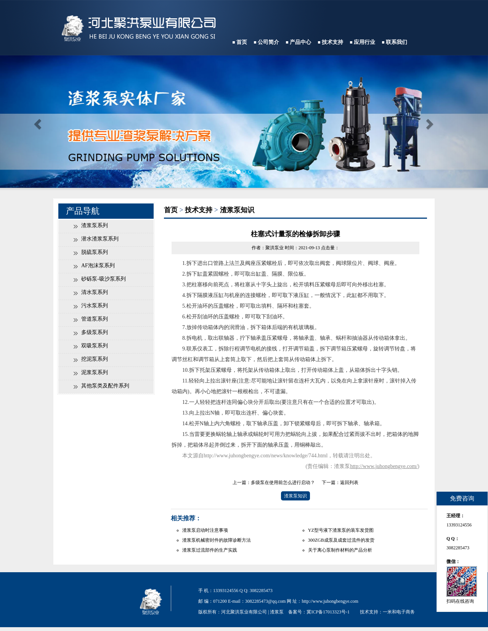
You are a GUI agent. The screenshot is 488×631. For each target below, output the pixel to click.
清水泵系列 (94, 292)
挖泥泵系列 (94, 359)
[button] (36, 121)
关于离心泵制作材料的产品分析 (340, 550)
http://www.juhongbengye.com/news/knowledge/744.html (265, 455)
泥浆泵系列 (94, 372)
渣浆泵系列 (94, 225)
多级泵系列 (94, 332)
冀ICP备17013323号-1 (328, 612)
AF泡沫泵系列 (98, 265)
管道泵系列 (94, 319)
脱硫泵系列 (94, 252)
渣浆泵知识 (237, 210)
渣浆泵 (277, 612)
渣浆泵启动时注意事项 (205, 530)
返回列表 (349, 482)
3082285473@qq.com (265, 601)
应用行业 (364, 42)
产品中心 (300, 42)
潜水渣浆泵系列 (100, 239)
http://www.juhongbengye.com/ (383, 466)
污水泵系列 (94, 305)
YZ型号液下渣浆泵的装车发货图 (341, 530)
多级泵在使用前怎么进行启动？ (283, 482)
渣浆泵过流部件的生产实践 (209, 550)
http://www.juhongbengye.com (330, 601)
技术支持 (332, 42)
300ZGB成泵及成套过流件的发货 (341, 540)
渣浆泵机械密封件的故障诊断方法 (216, 540)
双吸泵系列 (94, 346)
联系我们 (396, 42)
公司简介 (268, 42)
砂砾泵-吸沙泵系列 (103, 279)
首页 (241, 42)
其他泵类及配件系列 (105, 386)
